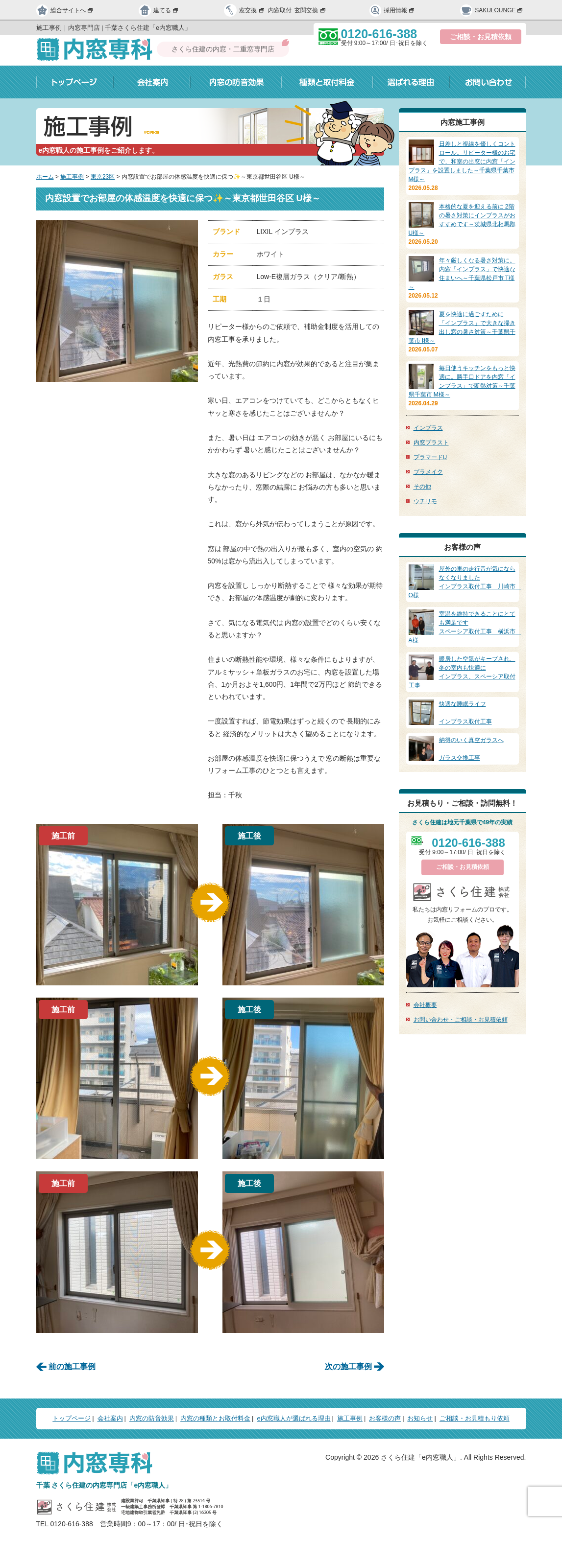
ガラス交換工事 (462, 748)
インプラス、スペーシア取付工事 (462, 671)
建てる (159, 10)
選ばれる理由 (411, 82)
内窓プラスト (431, 442)
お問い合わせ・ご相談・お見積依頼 (461, 1019)
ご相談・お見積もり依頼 (475, 1418)
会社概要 (425, 1005)
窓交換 (252, 10)
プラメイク (428, 471)
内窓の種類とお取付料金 (215, 1418)
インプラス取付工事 (462, 712)
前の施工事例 (72, 1366)
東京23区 (103, 176)
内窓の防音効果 (236, 82)
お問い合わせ (487, 82)
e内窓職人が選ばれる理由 (293, 1418)
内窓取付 (280, 10)
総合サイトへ (65, 10)
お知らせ (420, 1418)
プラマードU (430, 457)
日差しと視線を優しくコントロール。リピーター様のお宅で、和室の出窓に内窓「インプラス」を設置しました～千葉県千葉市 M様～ (462, 161)
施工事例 (72, 176)
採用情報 (392, 10)
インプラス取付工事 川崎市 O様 (465, 581)
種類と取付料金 (327, 82)
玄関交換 (310, 10)
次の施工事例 (348, 1366)
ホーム (45, 176)
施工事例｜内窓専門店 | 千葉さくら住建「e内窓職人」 (114, 27)
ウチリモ (425, 501)
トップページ (74, 82)
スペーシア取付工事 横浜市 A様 (465, 626)
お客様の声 (385, 1418)
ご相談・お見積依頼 (481, 37)
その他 (422, 486)
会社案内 (151, 82)
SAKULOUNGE (491, 10)
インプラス (428, 427)
